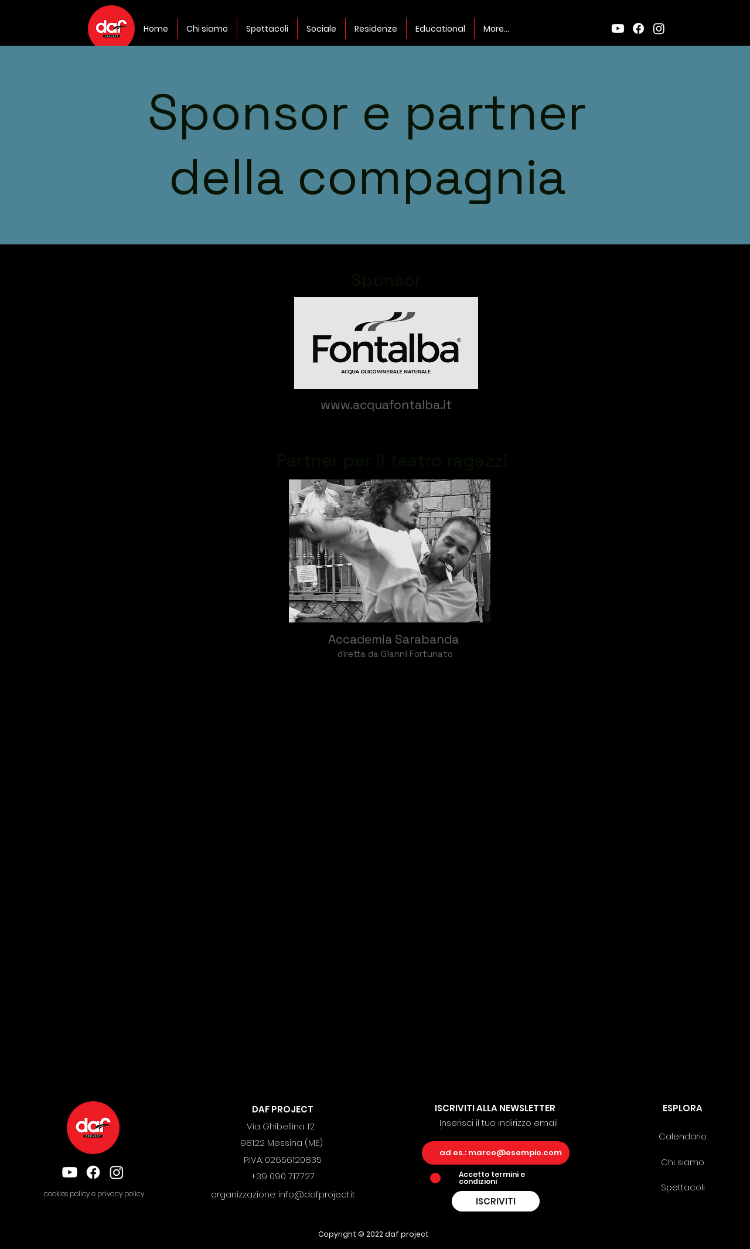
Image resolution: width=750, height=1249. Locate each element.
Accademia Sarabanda (395, 639)
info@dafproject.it (316, 1194)
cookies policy (67, 1194)
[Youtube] (618, 28)
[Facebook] (638, 28)
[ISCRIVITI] (496, 1201)
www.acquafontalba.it (386, 405)
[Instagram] (659, 28)
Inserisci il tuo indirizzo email (498, 1124)
